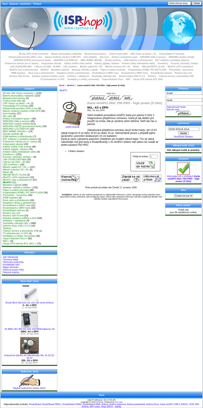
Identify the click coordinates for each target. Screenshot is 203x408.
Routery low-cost (183, 73)
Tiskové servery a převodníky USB (176, 76)
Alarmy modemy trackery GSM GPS (63, 57)
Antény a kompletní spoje (124, 57)
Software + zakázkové (78, 76)
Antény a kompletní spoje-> (17, 118)
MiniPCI (71, 85)
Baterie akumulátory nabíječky (66, 54)
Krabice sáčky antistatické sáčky (138, 63)
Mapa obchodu (10, 267)
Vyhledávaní (183, 123)
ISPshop (99, 402)
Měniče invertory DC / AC (117, 66)
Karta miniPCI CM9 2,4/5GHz (174, 404)
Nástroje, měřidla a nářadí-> (17, 187)
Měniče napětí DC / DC (91, 66)
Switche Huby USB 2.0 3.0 (132, 76)
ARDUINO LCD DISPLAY (66, 60)
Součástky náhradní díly (104, 76)
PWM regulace (18, 73)
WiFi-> (6, 241)
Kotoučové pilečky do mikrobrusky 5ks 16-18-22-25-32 (29, 355)
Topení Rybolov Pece (112, 79)
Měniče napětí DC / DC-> (16, 167)
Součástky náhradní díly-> (16, 223)
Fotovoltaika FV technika (171, 54)
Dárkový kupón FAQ (13, 269)
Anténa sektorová (117, 404)
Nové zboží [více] (29, 281)
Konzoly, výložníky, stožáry (184, 63)
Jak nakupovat (10, 257)
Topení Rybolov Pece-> (15, 238)
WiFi (128, 79)
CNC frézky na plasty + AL (143, 54)
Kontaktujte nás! (11, 264)
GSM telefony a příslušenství (138, 60)
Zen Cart (118, 402)
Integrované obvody (51, 63)
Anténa (105, 404)
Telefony (152, 76)
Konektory (163, 63)
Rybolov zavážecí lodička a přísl (48, 76)
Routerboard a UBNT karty (134, 73)
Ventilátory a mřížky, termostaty (83, 79)
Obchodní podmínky (13, 262)
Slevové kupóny (11, 272)
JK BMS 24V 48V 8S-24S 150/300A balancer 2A (29, 328)
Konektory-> (9, 154)
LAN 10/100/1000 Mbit (21, 66)
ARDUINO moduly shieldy (182, 57)
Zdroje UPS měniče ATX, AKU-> (19, 243)
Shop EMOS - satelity (111, 406)
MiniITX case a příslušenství (24, 70)
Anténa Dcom (152, 404)
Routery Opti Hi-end (19, 76)
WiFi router (95, 406)
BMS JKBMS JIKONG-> (15, 131)
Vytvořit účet (172, 109)
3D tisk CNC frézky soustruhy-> (19, 93)
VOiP (191, 404)
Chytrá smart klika (118, 54)
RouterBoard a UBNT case (105, 73)
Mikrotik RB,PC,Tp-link (153, 66)
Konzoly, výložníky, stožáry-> (18, 157)
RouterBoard (35, 404)
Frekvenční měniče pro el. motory (22, 63)
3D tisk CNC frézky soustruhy (33, 54)
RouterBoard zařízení (161, 73)
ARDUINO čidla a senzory (153, 57)
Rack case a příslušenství (41, 73)
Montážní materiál (60, 70)
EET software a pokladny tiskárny (172, 60)
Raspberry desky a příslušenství (73, 73)
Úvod (4, 4)
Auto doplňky (90, 57)
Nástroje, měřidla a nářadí (85, 70)
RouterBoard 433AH (72, 404)
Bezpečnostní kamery (95, 54)
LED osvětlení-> (11, 164)
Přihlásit (37, 4)
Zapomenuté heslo (176, 107)
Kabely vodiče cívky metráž (78, 63)
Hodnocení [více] (29, 371)
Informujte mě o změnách (183, 178)
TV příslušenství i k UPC (52, 79)
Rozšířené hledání (183, 136)
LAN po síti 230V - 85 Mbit (47, 66)
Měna (183, 190)
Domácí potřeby (113, 60)
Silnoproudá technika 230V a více (25, 57)
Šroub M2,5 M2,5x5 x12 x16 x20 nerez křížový (30, 301)
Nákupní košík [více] (183, 145)
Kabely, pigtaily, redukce (107, 63)
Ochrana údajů (10, 259)
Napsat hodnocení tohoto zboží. (29, 387)
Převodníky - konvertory (181, 70)
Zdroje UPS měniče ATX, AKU (148, 79)
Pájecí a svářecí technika (112, 70)
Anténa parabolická (136, 404)
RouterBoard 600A (91, 404)
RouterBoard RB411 (51, 404)
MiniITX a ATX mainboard (180, 66)
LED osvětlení (70, 66)
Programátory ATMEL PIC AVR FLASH (147, 70)
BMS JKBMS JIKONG (91, 60)
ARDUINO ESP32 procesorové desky (32, 60)
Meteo (136, 66)
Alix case (104, 57)
